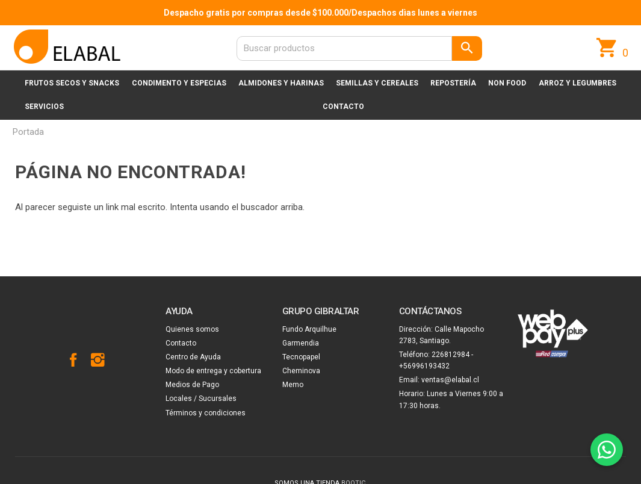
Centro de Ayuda (193, 357)
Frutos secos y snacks (72, 83)
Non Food (507, 83)
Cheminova (301, 371)
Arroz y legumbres (577, 83)
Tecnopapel (301, 357)
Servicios (44, 106)
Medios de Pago (192, 384)
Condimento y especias (179, 83)
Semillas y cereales (377, 83)
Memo (292, 384)
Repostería (453, 83)
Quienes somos (192, 329)
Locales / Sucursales (201, 398)
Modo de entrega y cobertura (213, 371)
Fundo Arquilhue (309, 329)
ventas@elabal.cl (450, 380)
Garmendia (300, 343)
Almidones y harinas (281, 83)
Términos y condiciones (206, 413)
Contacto (343, 106)
